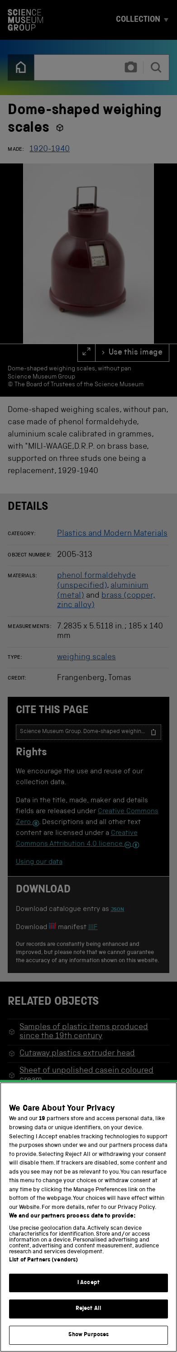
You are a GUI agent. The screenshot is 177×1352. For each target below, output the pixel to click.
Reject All (88, 1320)
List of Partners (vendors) (43, 1271)
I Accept (88, 1293)
